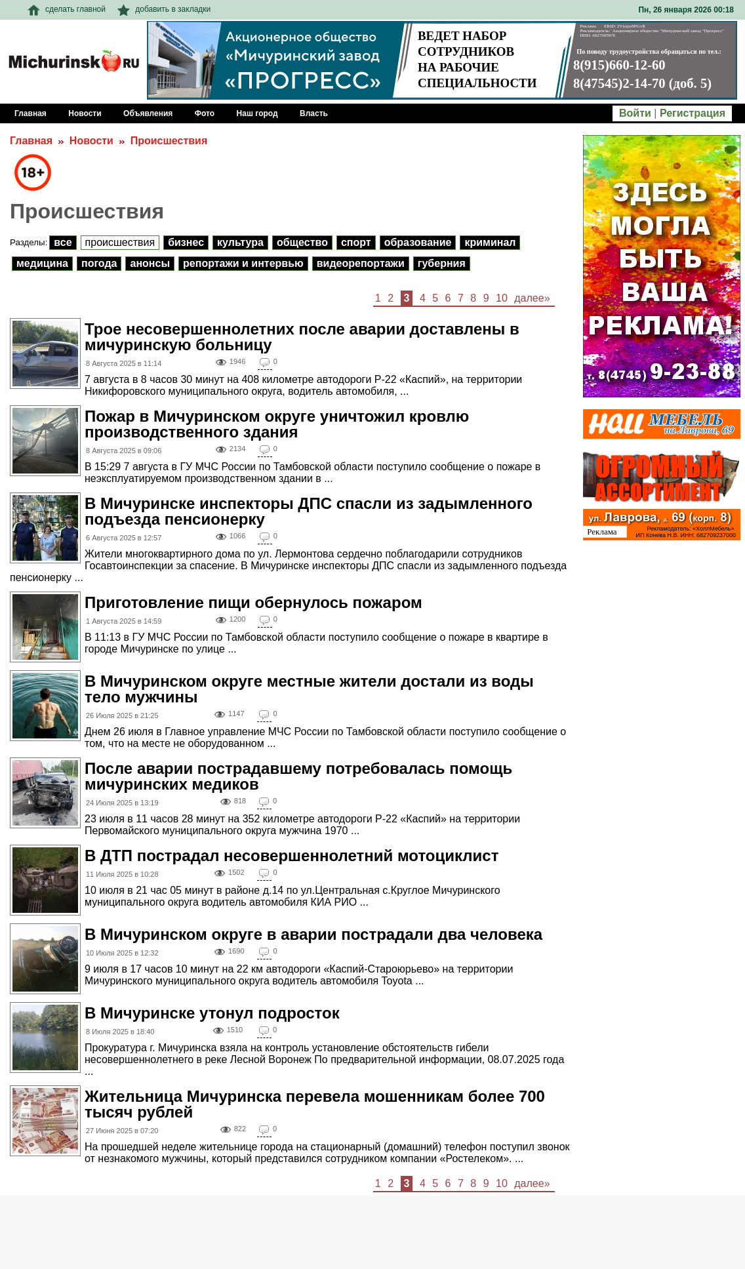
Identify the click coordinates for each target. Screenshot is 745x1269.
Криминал (489, 242)
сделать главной (67, 9)
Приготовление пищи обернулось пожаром (253, 602)
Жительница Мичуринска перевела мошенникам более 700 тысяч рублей (315, 1104)
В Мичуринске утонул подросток (212, 1013)
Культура (240, 242)
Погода (99, 263)
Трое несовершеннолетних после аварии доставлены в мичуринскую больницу (302, 336)
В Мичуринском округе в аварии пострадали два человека (313, 934)
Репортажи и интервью (243, 263)
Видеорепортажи (361, 263)
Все (62, 242)
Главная (31, 140)
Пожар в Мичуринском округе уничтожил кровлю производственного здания (277, 424)
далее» (532, 298)
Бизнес (186, 242)
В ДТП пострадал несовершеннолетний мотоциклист (291, 855)
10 (502, 298)
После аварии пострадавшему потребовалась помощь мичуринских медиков (298, 776)
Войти (635, 113)
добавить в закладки (164, 9)
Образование (418, 242)
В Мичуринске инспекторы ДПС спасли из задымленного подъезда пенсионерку (309, 511)
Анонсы (150, 263)
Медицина (42, 263)
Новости (91, 140)
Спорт (356, 242)
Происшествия (169, 140)
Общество (302, 242)
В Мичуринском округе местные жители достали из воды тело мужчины (309, 689)
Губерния (442, 263)
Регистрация (692, 113)
